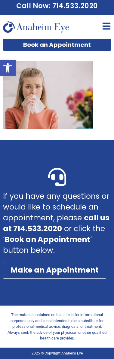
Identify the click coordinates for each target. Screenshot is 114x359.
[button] (8, 68)
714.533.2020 (37, 228)
